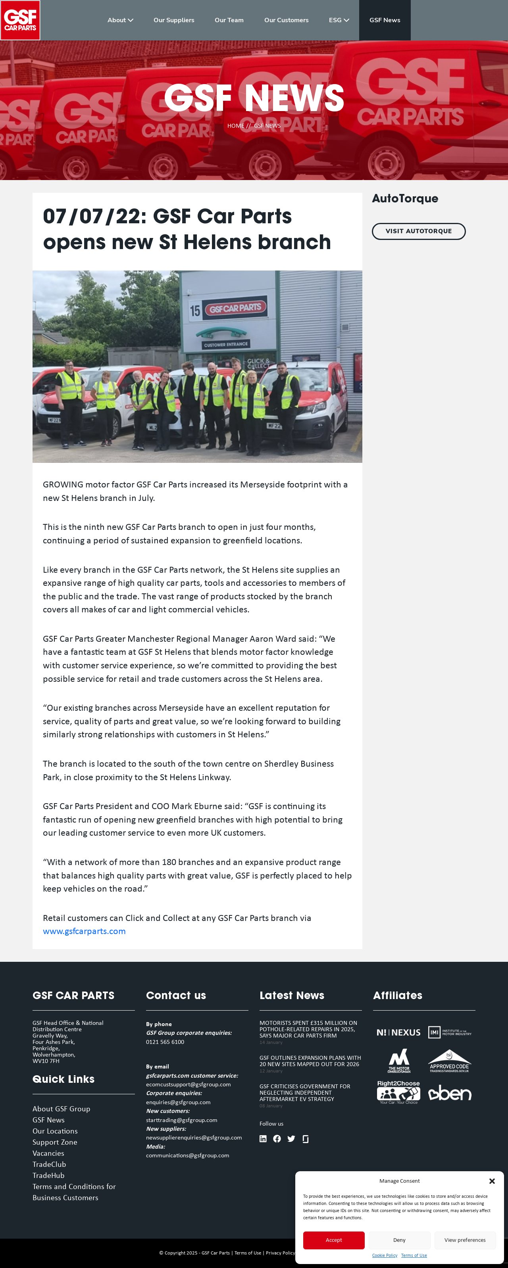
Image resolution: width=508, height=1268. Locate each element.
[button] (492, 1181)
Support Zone (55, 1143)
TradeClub (49, 1165)
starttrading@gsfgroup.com (181, 1120)
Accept (334, 1240)
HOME (235, 126)
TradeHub (49, 1176)
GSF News (49, 1120)
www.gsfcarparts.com (84, 931)
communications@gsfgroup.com (187, 1156)
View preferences (465, 1240)
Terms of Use (414, 1255)
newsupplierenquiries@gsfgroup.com (194, 1138)
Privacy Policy (280, 1253)
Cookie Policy (384, 1255)
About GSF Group (61, 1109)
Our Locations (55, 1132)
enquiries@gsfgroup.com (178, 1102)
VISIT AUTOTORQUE (419, 231)
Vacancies (48, 1154)
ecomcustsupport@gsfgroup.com (188, 1085)
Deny (399, 1240)
